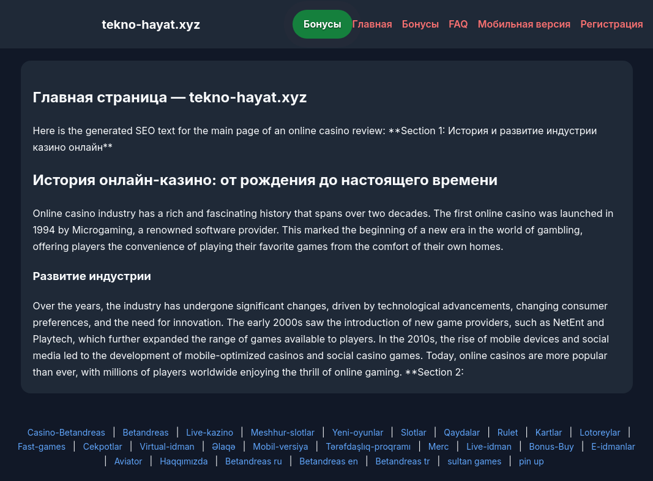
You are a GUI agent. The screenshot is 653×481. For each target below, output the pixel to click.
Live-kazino (209, 432)
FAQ (458, 24)
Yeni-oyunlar (358, 432)
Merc (438, 446)
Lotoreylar (600, 432)
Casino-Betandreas (66, 432)
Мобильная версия (524, 24)
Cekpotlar (102, 446)
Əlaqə (223, 446)
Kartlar (548, 432)
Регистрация (611, 24)
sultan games (474, 461)
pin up (531, 461)
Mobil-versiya (280, 446)
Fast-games (41, 446)
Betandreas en (328, 461)
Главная (372, 24)
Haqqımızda (183, 461)
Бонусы (322, 24)
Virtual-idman (167, 446)
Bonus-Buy (551, 446)
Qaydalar (462, 432)
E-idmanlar (613, 446)
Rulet (508, 432)
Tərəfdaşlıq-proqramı (368, 446)
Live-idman (489, 446)
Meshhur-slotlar (283, 432)
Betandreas (145, 432)
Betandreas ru (253, 461)
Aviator (128, 461)
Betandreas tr (403, 461)
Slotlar (414, 432)
